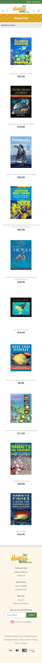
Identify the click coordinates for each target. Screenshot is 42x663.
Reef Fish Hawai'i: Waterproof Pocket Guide (21, 380)
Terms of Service (25, 640)
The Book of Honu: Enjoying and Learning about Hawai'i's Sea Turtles (21, 278)
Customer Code (21, 589)
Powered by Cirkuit (11, 640)
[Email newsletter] (14, 615)
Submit (31, 615)
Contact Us (36, 2)
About (29, 2)
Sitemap (24, 643)
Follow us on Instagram (21, 622)
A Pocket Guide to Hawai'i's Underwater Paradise (21, 431)
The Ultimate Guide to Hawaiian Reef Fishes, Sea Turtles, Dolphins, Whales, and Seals (21, 226)
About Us (21, 600)
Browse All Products (21, 603)
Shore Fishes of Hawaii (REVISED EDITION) (21, 124)
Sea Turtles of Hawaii (21, 330)
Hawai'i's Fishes (21, 531)
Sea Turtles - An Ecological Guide (21, 74)
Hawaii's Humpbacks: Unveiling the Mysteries (21, 174)
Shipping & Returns (21, 572)
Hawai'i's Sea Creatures (21, 481)
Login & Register (21, 586)
